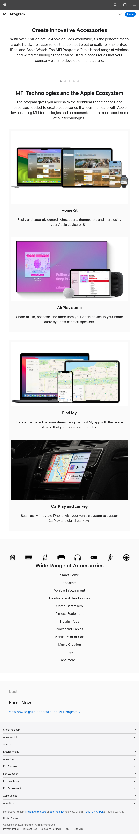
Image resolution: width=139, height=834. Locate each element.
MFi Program (14, 14)
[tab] (61, 81)
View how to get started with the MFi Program (43, 712)
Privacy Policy (11, 829)
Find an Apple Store (35, 811)
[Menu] (134, 5)
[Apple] (5, 5)
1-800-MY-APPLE (93, 811)
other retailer (57, 811)
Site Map (78, 829)
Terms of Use (30, 829)
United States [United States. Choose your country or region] (10, 818)
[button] (115, 5)
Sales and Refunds (51, 829)
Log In (131, 14)
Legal (67, 829)
